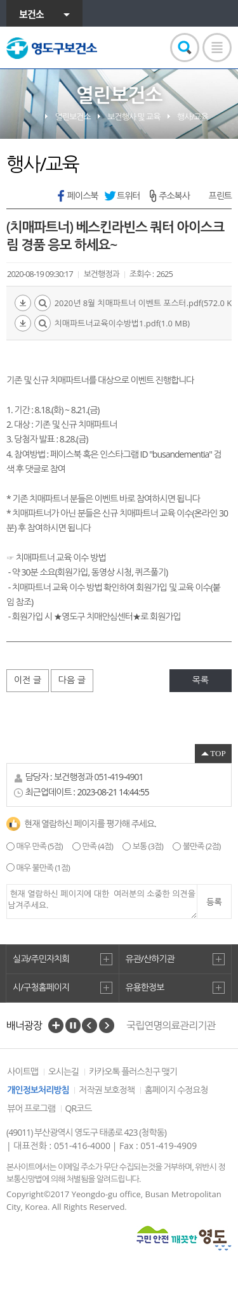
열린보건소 (73, 116)
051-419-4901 (118, 777)
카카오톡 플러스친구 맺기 (133, 1071)
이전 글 (27, 680)
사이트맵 (22, 1071)
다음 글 (72, 680)
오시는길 (63, 1071)
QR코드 (78, 1108)
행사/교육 (192, 116)
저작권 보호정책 (107, 1090)
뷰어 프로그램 (31, 1108)
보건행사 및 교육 (133, 116)
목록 (200, 680)
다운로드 (23, 303)
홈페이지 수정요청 (176, 1090)
